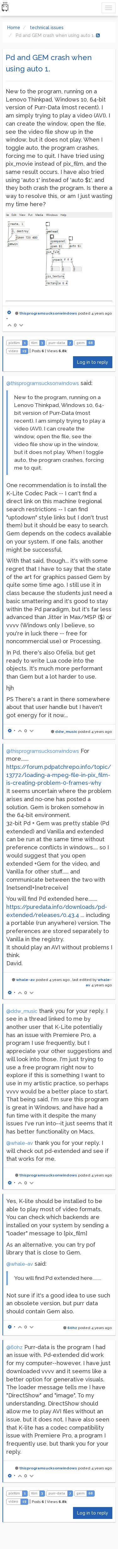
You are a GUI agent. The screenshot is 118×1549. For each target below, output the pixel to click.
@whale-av (19, 1143)
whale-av (25, 980)
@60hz (14, 1347)
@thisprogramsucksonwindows (42, 383)
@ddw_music (21, 1011)
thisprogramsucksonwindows (48, 313)
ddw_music (66, 731)
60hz (72, 1328)
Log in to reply (92, 362)
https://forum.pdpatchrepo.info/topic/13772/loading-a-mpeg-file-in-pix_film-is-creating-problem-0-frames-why (58, 775)
